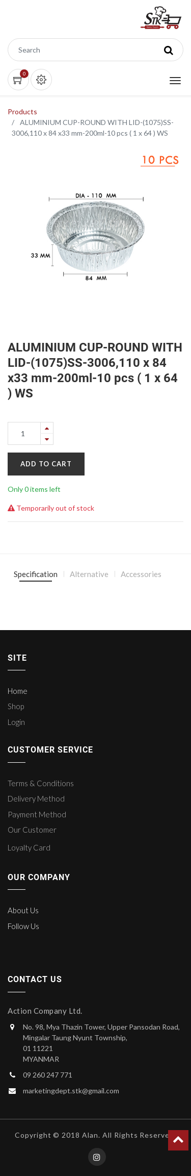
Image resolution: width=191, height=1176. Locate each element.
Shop (16, 706)
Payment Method (37, 814)
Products (22, 111)
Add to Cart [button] (46, 464)
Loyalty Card (29, 847)
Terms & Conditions (41, 783)
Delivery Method (36, 798)
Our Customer (32, 829)
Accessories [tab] (141, 574)
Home (18, 690)
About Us (23, 910)
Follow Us (23, 926)
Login (16, 722)
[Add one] (47, 427)
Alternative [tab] (89, 574)
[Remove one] (47, 439)
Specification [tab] (36, 574)
